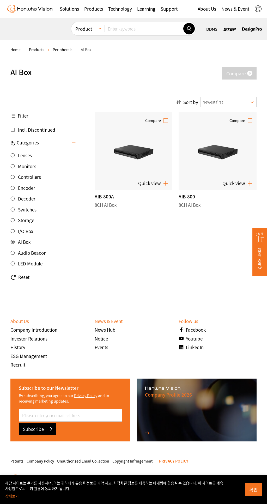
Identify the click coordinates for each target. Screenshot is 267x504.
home (15, 49)
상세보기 (12, 496)
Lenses (25, 155)
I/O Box (25, 231)
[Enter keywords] (144, 28)
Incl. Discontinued (36, 129)
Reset (19, 277)
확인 (253, 489)
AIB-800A (104, 196)
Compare (153, 120)
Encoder (26, 188)
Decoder (26, 198)
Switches (27, 209)
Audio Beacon (32, 253)
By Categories (24, 142)
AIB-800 (187, 196)
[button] (69, 9)
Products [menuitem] (36, 49)
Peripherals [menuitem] (62, 49)
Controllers (29, 177)
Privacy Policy (85, 395)
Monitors (27, 166)
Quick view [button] (153, 183)
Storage (26, 220)
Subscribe (37, 429)
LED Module (30, 263)
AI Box (24, 242)
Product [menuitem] (83, 29)
